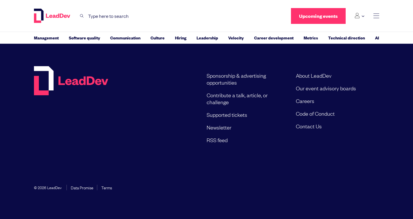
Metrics (311, 38)
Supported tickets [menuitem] (227, 114)
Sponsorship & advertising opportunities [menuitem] (236, 79)
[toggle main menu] (376, 16)
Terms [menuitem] (106, 187)
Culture (158, 38)
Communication (125, 38)
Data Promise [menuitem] (82, 187)
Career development (274, 38)
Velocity (236, 38)
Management (46, 38)
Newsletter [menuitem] (219, 127)
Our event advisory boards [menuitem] (326, 88)
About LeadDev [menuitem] (314, 75)
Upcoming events (318, 16)
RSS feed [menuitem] (217, 139)
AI (377, 38)
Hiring (180, 38)
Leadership (207, 38)
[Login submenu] (359, 16)
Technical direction (346, 38)
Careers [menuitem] (305, 100)
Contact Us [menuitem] (309, 126)
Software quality (84, 38)
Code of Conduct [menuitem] (315, 113)
